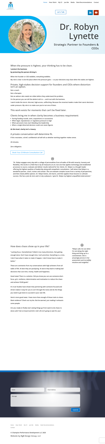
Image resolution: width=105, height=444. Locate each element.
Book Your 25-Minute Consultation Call (27, 152)
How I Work (52, 2)
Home (45, 2)
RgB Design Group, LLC (31, 436)
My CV (60, 2)
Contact (96, 2)
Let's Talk (60, 12)
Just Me (66, 2)
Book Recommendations (84, 2)
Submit (75, 410)
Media (73, 2)
